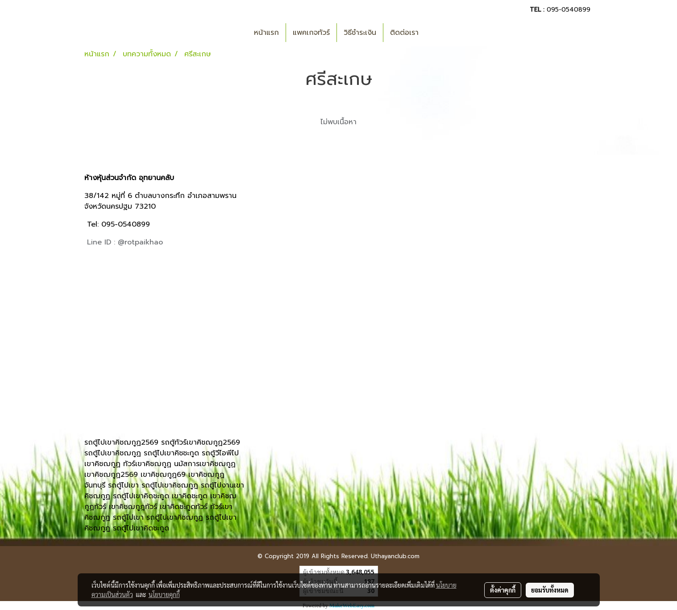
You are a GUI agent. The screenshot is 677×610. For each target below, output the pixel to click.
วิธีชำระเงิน (360, 32)
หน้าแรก (266, 32)
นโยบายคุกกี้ (164, 594)
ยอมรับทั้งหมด (550, 590)
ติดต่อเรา (404, 32)
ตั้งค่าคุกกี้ (502, 590)
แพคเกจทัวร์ (311, 32)
